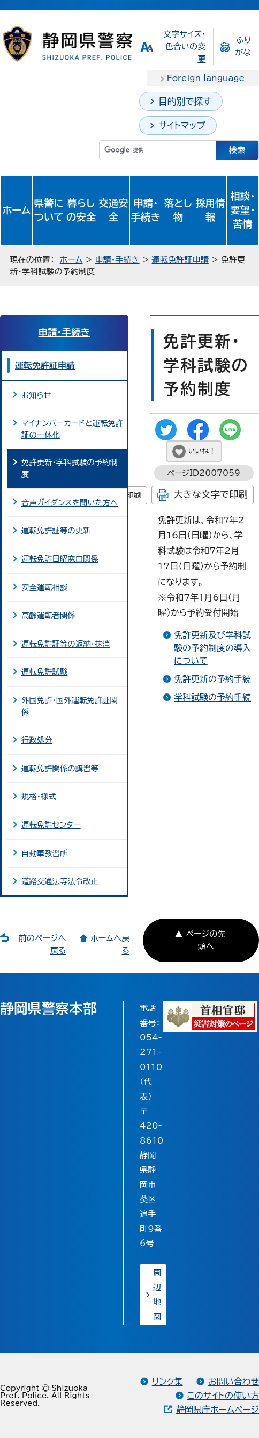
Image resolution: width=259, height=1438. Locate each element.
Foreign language (206, 78)
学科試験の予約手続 (212, 697)
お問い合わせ (233, 1381)
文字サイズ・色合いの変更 (184, 46)
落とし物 (178, 210)
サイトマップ (181, 125)
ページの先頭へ (206, 940)
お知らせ (36, 395)
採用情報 (210, 210)
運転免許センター (51, 825)
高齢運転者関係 (48, 615)
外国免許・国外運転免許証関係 (69, 706)
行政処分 (36, 740)
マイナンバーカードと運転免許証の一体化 (72, 429)
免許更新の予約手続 (212, 679)
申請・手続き (146, 210)
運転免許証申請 (180, 260)
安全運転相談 (44, 587)
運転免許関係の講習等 (59, 768)
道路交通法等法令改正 (59, 881)
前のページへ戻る (42, 944)
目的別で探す (184, 101)
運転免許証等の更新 (56, 530)
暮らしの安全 (81, 210)
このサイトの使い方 (223, 1395)
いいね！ (202, 450)
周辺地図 (157, 1295)
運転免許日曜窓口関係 (59, 559)
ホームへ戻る (110, 944)
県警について (49, 210)
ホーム (16, 210)
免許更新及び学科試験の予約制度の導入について (212, 648)
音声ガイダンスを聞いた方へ (69, 502)
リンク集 (167, 1381)
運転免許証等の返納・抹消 (65, 644)
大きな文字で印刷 (210, 494)
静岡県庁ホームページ (217, 1409)
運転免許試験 (44, 672)
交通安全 (113, 210)
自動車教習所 (44, 853)
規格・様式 (38, 796)
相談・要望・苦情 (242, 210)
